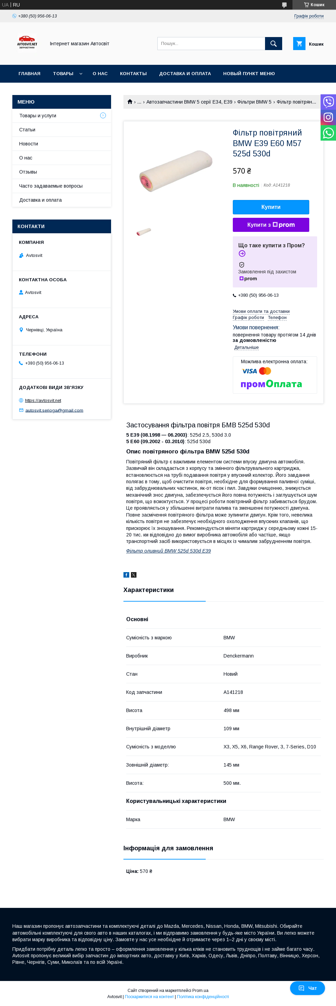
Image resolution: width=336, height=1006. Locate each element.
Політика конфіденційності (203, 996)
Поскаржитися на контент (149, 996)
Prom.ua (200, 990)
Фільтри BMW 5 (254, 102)
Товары (63, 73)
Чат (307, 988)
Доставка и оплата (185, 73)
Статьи (27, 129)
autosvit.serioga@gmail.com (54, 410)
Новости (28, 143)
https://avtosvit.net (43, 400)
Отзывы (28, 172)
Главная (29, 73)
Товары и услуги (37, 115)
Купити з (271, 225)
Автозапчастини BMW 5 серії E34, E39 (189, 102)
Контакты (133, 73)
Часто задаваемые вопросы (51, 186)
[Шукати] (273, 43)
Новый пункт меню (249, 73)
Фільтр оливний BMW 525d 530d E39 (168, 551)
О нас (100, 73)
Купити (271, 207)
